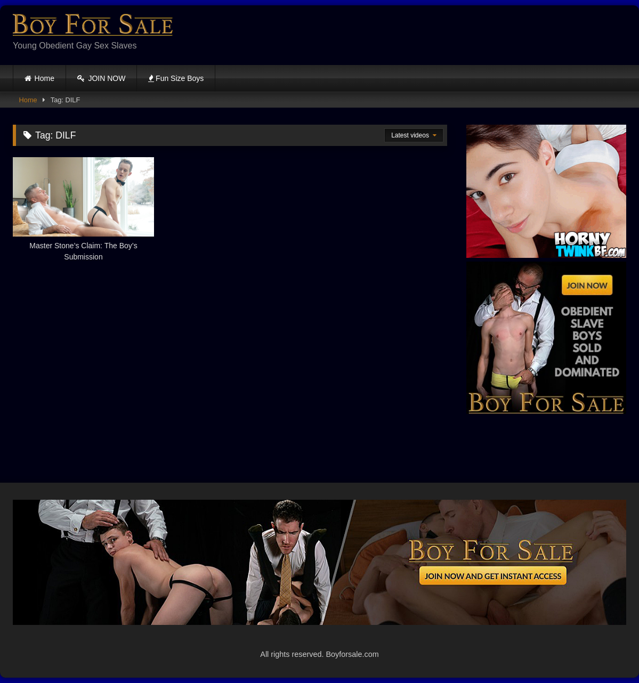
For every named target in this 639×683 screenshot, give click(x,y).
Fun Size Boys (176, 78)
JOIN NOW (101, 78)
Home (44, 78)
